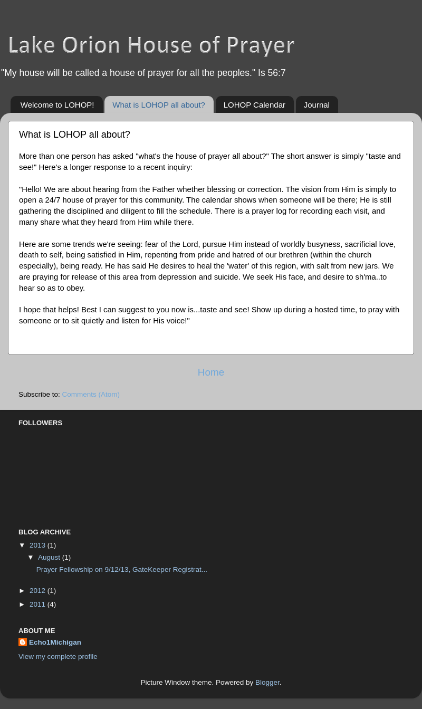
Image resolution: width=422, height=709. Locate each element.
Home (211, 372)
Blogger (267, 682)
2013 (38, 545)
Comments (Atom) (91, 394)
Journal (317, 104)
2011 (38, 604)
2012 (38, 591)
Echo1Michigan (55, 642)
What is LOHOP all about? (158, 104)
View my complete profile (58, 656)
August (50, 557)
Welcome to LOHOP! (57, 104)
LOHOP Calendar (254, 104)
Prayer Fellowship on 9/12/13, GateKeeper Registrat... (121, 569)
